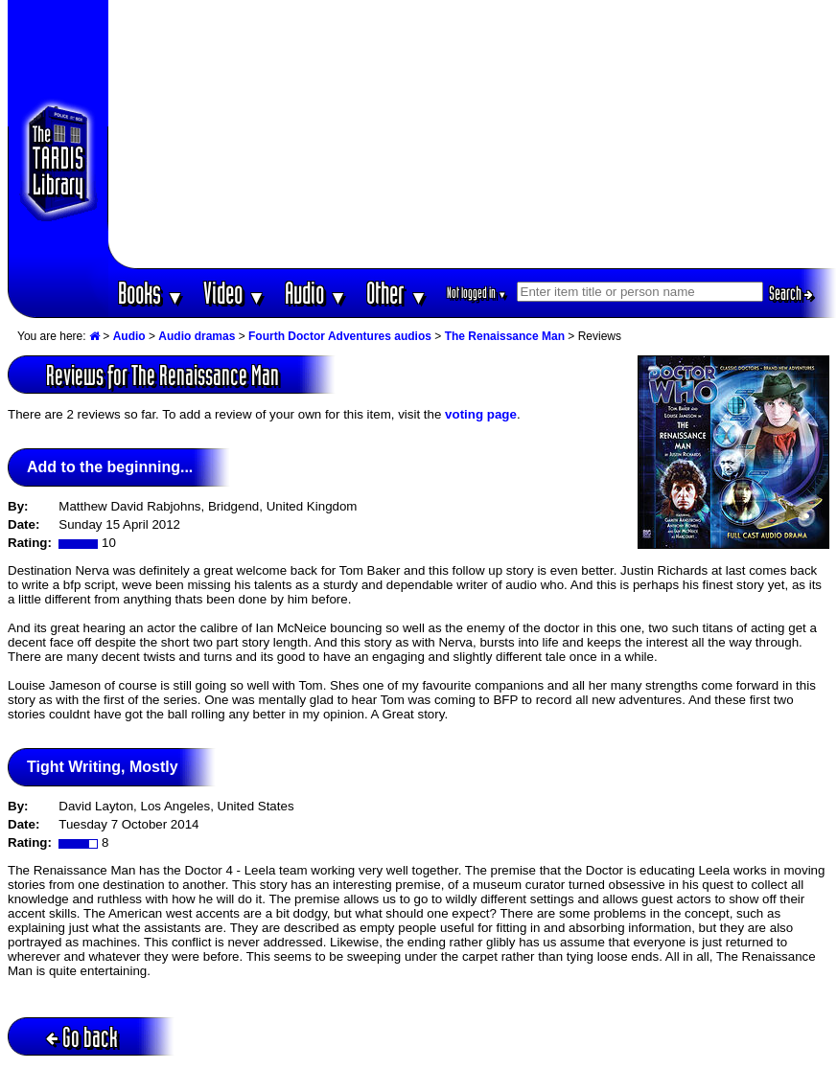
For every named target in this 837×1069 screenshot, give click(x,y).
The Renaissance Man (505, 336)
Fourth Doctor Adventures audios (339, 336)
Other (397, 292)
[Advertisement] (473, 134)
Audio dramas (196, 336)
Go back (82, 1037)
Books (151, 292)
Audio (316, 292)
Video (234, 292)
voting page (481, 414)
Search (791, 293)
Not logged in (477, 292)
